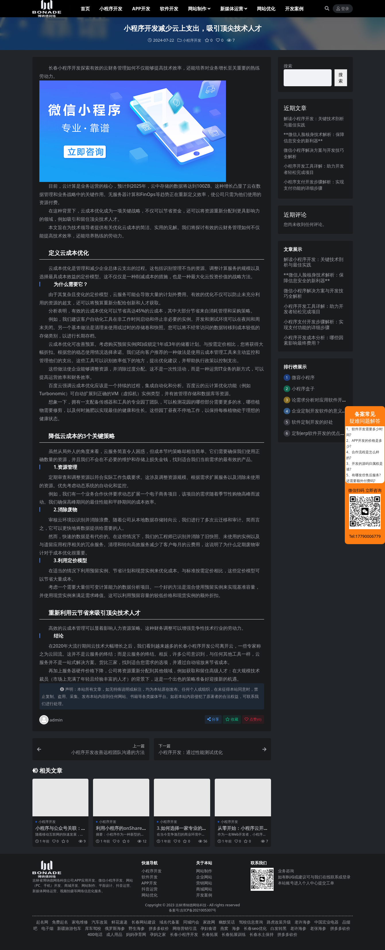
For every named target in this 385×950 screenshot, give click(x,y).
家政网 (209, 922)
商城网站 (204, 888)
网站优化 (150, 894)
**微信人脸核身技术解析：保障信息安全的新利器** (314, 277)
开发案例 (204, 894)
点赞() (253, 719)
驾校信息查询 (251, 922)
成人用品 (114, 934)
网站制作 (204, 870)
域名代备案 (169, 922)
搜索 (288, 66)
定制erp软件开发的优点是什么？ (325, 433)
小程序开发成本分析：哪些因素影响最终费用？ (313, 340)
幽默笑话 (227, 922)
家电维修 (80, 922)
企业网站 (204, 876)
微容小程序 (303, 377)
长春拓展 (210, 934)
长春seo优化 (255, 928)
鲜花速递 (119, 922)
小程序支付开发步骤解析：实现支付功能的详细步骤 (313, 324)
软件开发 (150, 876)
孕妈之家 (158, 934)
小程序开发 (192, 40)
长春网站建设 (143, 922)
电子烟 (47, 928)
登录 (342, 9)
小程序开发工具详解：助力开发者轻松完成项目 (313, 309)
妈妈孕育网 (136, 934)
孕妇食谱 (208, 928)
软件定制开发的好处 (312, 422)
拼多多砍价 (159, 928)
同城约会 (191, 922)
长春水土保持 (261, 934)
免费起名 (60, 922)
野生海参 (137, 928)
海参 (236, 928)
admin (51, 719)
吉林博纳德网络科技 (190, 904)
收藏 (231, 719)
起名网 (42, 922)
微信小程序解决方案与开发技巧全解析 (313, 293)
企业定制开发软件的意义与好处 (324, 411)
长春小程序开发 (184, 934)
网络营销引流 (185, 928)
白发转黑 (278, 928)
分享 (213, 719)
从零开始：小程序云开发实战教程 (241, 830)
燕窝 (224, 928)
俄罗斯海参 (115, 928)
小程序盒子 (303, 388)
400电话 (95, 934)
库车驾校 (93, 928)
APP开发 (149, 882)
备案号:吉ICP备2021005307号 (192, 910)
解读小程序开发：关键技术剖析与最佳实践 (313, 262)
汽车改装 (100, 922)
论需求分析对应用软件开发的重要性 (328, 399)
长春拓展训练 (234, 934)
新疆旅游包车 (69, 928)
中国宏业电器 (326, 922)
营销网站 (204, 882)
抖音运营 (150, 888)
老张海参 (318, 928)
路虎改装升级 (279, 922)
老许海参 (303, 922)
